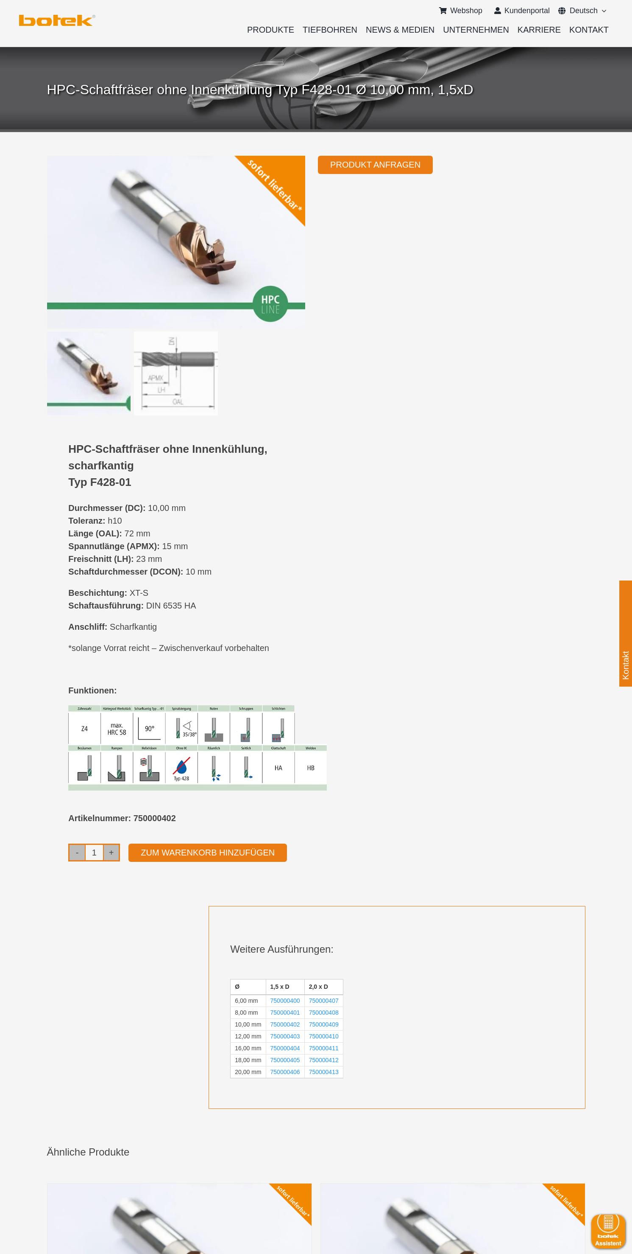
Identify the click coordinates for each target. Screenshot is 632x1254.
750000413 (324, 1072)
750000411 (324, 1048)
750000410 (324, 1036)
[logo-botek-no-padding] (57, 17)
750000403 (285, 1036)
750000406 (285, 1072)
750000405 (285, 1060)
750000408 (324, 1012)
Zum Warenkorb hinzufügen (208, 852)
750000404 (285, 1048)
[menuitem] (578, 10)
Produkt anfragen (375, 164)
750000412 (324, 1060)
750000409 (324, 1024)
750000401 (285, 1012)
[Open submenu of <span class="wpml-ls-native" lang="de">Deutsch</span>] (602, 10)
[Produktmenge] (94, 852)
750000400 (285, 1000)
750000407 (324, 1000)
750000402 (285, 1024)
